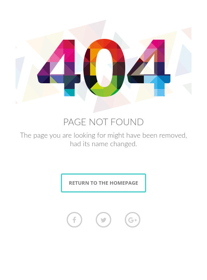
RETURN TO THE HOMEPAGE (103, 182)
